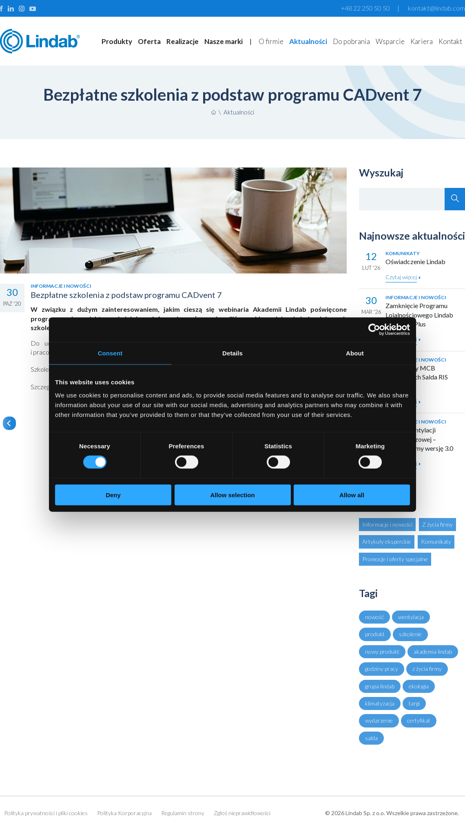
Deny (113, 494)
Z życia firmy (437, 524)
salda (371, 737)
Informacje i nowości (387, 524)
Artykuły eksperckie (386, 541)
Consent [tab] (110, 353)
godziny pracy (381, 668)
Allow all (351, 494)
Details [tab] (232, 353)
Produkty (117, 41)
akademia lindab (433, 651)
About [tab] (355, 353)
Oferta (149, 41)
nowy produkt (382, 651)
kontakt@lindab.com (436, 8)
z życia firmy (427, 668)
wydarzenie (379, 720)
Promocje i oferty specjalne (395, 559)
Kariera (421, 41)
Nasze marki (223, 41)
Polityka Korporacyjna (124, 812)
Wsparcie (390, 41)
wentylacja (411, 616)
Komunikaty (436, 541)
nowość (374, 616)
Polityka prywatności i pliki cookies (46, 812)
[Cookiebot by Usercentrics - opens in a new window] (374, 330)
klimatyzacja (379, 703)
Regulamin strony (182, 812)
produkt (375, 634)
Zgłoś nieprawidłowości (242, 812)
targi (414, 703)
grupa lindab (379, 686)
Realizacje (182, 41)
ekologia (419, 686)
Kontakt (450, 41)
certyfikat (418, 720)
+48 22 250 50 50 (365, 8)
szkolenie (410, 634)
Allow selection (232, 494)
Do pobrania (351, 41)
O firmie (271, 41)
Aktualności (308, 41)
